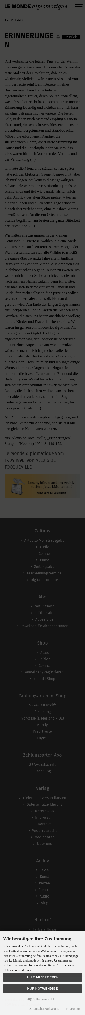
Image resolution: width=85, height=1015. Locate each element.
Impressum (74, 1008)
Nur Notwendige (42, 988)
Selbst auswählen (43, 999)
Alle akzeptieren (42, 977)
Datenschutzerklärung (44, 1008)
